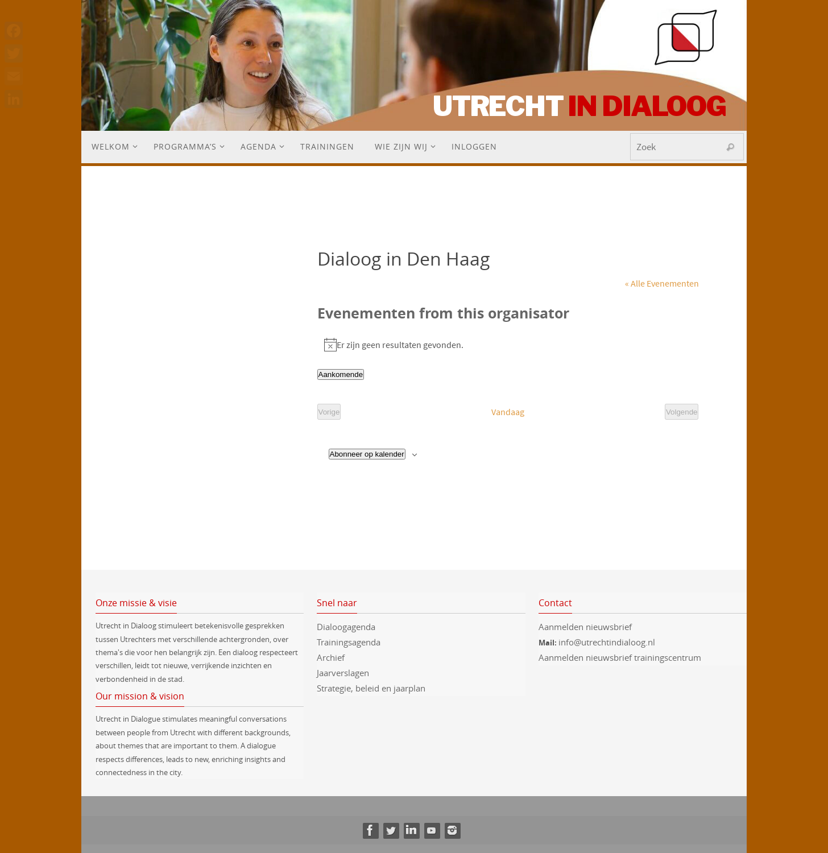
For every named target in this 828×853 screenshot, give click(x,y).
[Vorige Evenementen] (329, 412)
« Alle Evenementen (662, 283)
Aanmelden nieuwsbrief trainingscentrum (621, 657)
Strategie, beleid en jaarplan (371, 688)
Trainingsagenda (348, 642)
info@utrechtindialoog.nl (606, 642)
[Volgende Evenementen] (682, 412)
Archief (331, 657)
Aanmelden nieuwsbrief (585, 626)
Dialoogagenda (346, 626)
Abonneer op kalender (367, 454)
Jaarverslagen (343, 672)
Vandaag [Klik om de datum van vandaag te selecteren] (507, 411)
